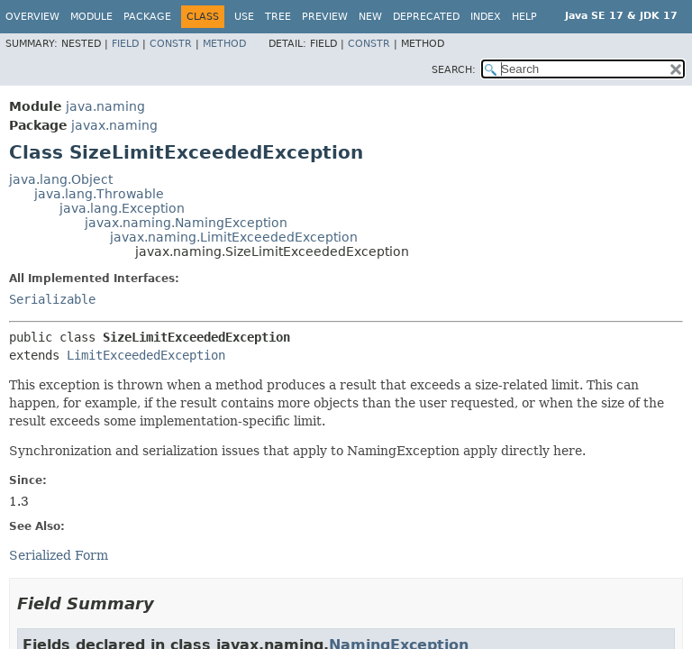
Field (125, 44)
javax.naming (114, 125)
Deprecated (426, 17)
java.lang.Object (61, 179)
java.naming (105, 106)
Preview (325, 17)
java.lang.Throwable (99, 194)
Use (244, 17)
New (370, 17)
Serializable (52, 299)
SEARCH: (454, 70)
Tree (278, 17)
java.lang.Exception (122, 208)
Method (224, 44)
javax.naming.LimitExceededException (234, 237)
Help (524, 17)
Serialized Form (58, 555)
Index (485, 17)
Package (147, 17)
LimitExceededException (146, 355)
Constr (171, 44)
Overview (32, 17)
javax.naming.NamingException (186, 222)
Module (91, 17)
